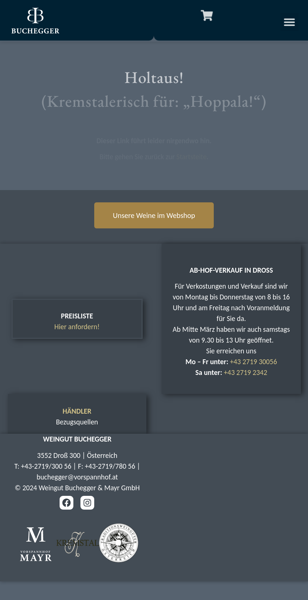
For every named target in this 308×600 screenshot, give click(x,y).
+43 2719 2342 (245, 372)
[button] (294, 22)
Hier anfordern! (77, 327)
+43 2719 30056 (253, 361)
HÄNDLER (77, 411)
